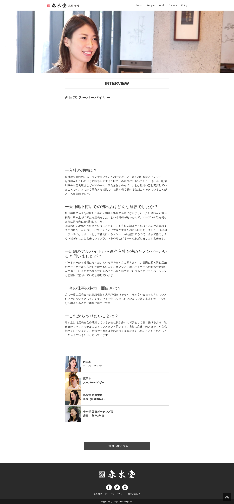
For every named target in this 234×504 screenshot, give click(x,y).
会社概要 (98, 494)
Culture (173, 5)
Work (162, 5)
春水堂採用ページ (63, 5)
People (151, 5)
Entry (184, 5)
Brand (139, 5)
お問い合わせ (134, 494)
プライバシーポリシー (115, 494)
